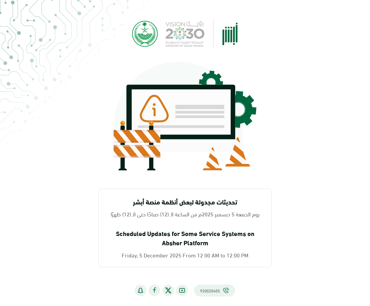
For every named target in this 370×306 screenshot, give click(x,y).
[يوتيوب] (182, 291)
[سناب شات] (140, 291)
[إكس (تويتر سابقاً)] (168, 291)
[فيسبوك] (154, 291)
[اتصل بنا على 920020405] (214, 291)
